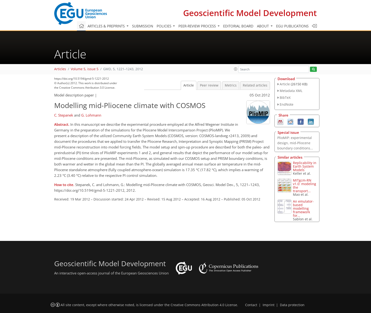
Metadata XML (291, 90)
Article (188, 85)
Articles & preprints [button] (107, 26)
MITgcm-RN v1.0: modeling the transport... (304, 185)
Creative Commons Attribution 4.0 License (204, 305)
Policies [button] (164, 26)
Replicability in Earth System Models (304, 166)
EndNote (286, 104)
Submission (142, 26)
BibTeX (285, 97)
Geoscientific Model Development (250, 12)
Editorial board (238, 26)
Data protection (292, 305)
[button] (235, 69)
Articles (60, 69)
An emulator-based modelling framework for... (303, 208)
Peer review (209, 85)
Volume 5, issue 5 (84, 69)
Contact (251, 305)
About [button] (263, 26)
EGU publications (292, 26)
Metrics (231, 85)
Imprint (268, 305)
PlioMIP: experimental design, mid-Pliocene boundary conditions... (295, 142)
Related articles (255, 85)
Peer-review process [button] (197, 26)
